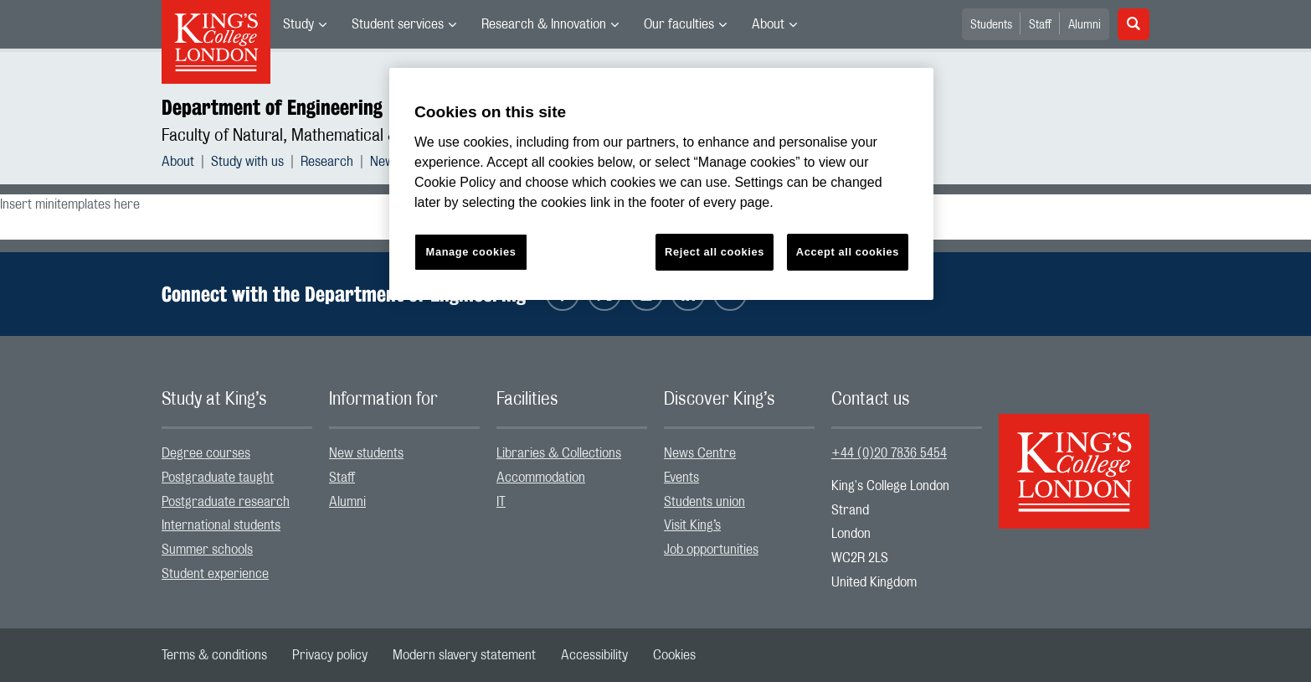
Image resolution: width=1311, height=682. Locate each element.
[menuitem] (304, 24)
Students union (704, 502)
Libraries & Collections (558, 453)
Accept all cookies (847, 251)
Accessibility (594, 655)
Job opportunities (711, 549)
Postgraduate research (226, 502)
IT (501, 502)
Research (327, 161)
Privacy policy (330, 655)
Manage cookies (471, 251)
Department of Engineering (272, 107)
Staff (1040, 25)
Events (681, 477)
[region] (661, 184)
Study (298, 24)
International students (221, 525)
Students (991, 25)
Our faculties (679, 24)
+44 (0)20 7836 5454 (889, 453)
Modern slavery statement (464, 655)
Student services (398, 24)
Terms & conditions (214, 655)
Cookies (674, 655)
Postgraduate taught (218, 477)
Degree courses (206, 453)
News (385, 161)
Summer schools (207, 549)
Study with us (247, 161)
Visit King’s (692, 525)
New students (366, 453)
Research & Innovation (543, 24)
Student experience (215, 574)
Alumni (1084, 25)
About (768, 24)
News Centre (700, 453)
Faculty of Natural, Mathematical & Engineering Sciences (355, 135)
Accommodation (540, 477)
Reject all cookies (714, 251)
